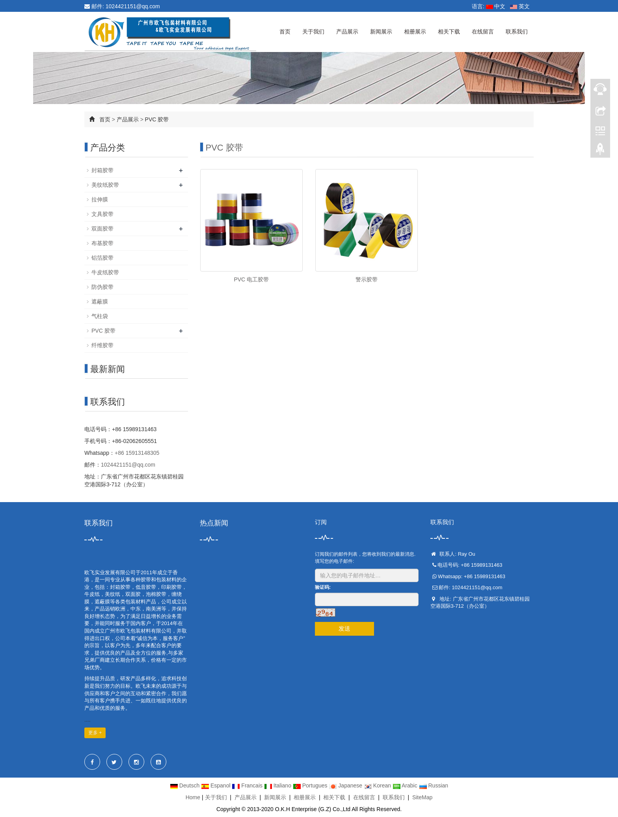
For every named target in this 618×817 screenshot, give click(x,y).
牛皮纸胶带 (105, 272)
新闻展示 (381, 31)
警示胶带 (367, 279)
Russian (433, 785)
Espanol (216, 785)
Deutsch (185, 785)
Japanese (346, 785)
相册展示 (415, 31)
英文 (520, 6)
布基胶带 (102, 243)
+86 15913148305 (137, 453)
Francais (248, 785)
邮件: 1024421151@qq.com (122, 6)
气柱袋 (99, 316)
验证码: (323, 587)
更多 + (95, 732)
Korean (378, 785)
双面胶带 (102, 228)
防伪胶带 (102, 287)
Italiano (278, 785)
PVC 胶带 (157, 119)
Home (193, 797)
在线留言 (483, 31)
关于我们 (313, 31)
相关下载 (449, 31)
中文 (496, 6)
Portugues (311, 785)
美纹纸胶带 (105, 185)
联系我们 (517, 31)
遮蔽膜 (99, 301)
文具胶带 (102, 214)
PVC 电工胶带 (251, 279)
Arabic (406, 785)
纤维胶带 (102, 345)
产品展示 (347, 31)
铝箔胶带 (102, 258)
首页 (284, 31)
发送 (344, 628)
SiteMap (422, 797)
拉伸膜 (99, 199)
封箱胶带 (102, 170)
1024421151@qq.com (128, 465)
